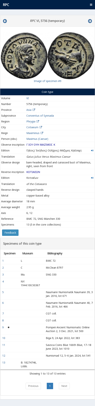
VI (27, 98)
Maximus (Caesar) (37, 139)
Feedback (10, 232)
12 (4, 355)
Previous (33, 386)
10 (4, 338)
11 (4, 345)
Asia (28, 110)
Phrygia (30, 121)
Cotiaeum (32, 127)
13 (4, 362)
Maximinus (32, 133)
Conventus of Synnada (40, 115)
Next (64, 386)
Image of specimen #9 (47, 81)
